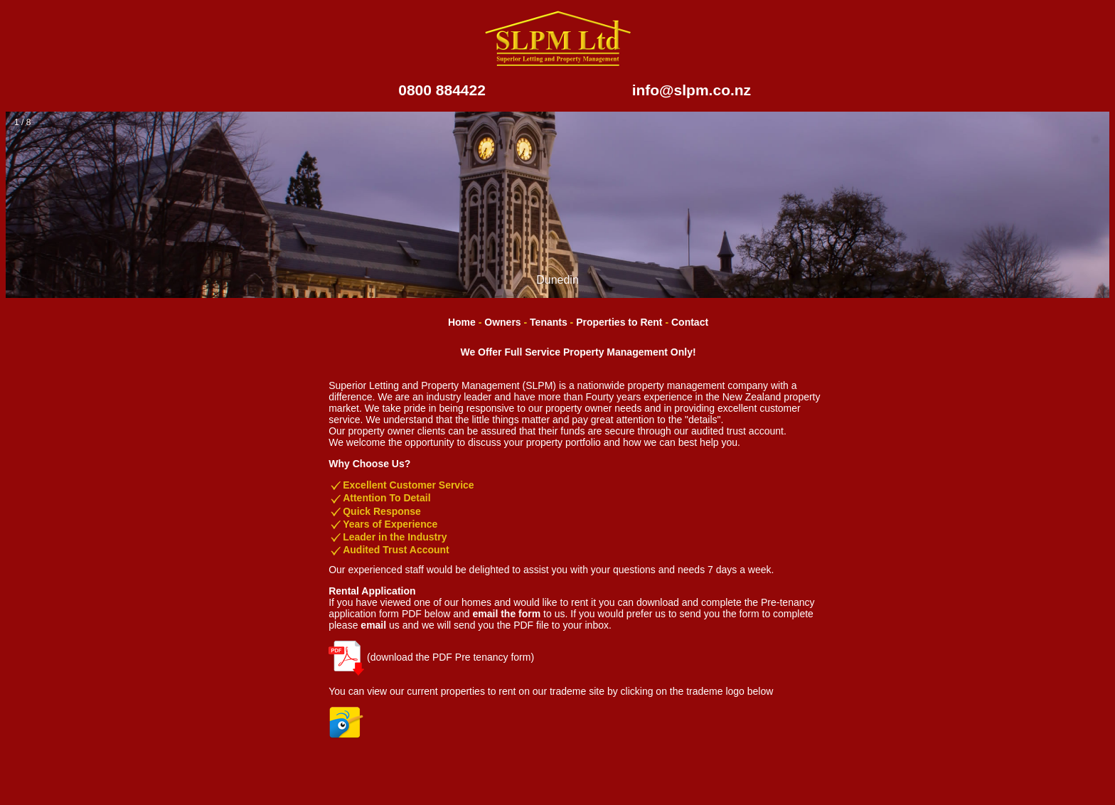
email (373, 625)
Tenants (548, 322)
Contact (689, 322)
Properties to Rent (619, 322)
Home (462, 322)
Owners (502, 322)
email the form (507, 613)
